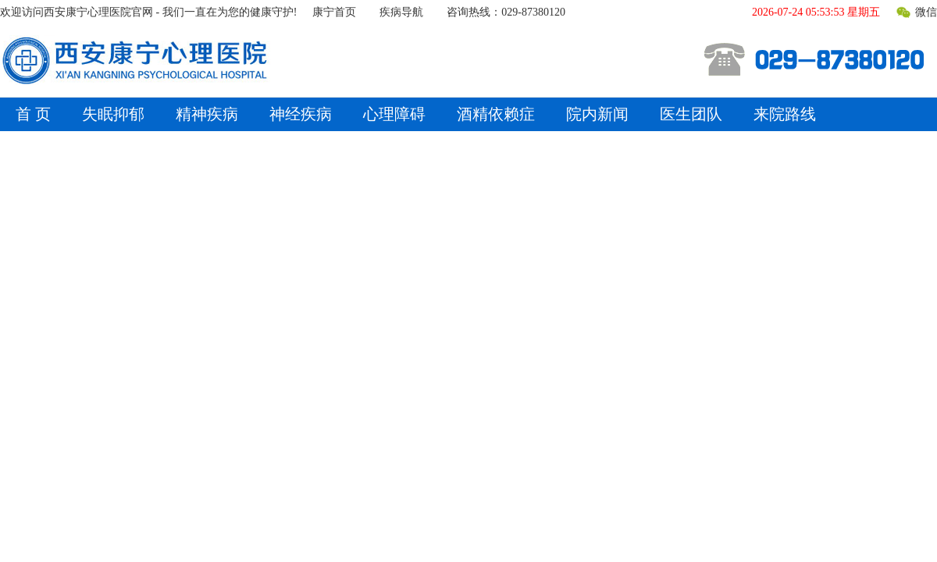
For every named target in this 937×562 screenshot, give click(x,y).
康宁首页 (334, 12)
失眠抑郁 (113, 114)
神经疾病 (300, 114)
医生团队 (691, 114)
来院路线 (785, 114)
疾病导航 (401, 12)
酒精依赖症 (496, 114)
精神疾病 (207, 114)
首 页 (33, 114)
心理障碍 (394, 114)
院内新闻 (597, 114)
